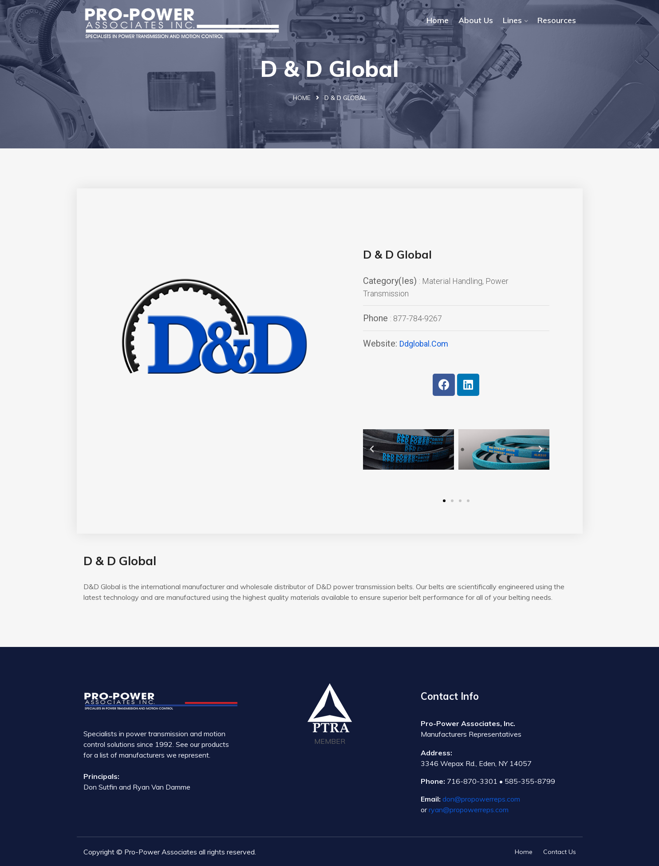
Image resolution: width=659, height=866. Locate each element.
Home (437, 20)
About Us (475, 20)
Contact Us (559, 852)
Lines (512, 20)
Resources (556, 20)
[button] (444, 500)
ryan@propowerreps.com (469, 809)
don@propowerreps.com (481, 798)
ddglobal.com (423, 343)
